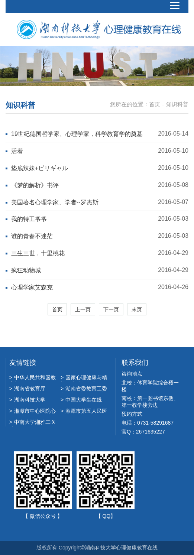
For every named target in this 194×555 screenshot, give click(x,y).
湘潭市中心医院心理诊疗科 (32, 411)
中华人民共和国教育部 (32, 378)
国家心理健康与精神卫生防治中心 (84, 378)
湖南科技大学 (27, 400)
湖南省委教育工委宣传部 (84, 389)
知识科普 (177, 104)
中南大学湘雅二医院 (32, 422)
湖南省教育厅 (27, 389)
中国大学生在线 (81, 400)
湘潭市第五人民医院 (84, 411)
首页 (154, 104)
